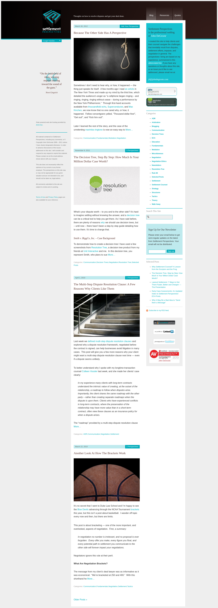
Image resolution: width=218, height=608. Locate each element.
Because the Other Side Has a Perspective (100, 32)
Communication (89, 138)
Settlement (114, 434)
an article (129, 89)
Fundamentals (102, 138)
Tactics (130, 586)
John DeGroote (158, 35)
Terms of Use (40, 197)
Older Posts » (80, 599)
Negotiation (121, 138)
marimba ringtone (94, 130)
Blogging (155, 126)
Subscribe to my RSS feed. (159, 310)
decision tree (133, 215)
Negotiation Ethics (159, 161)
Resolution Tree (99, 247)
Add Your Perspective (129, 26)
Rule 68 (155, 173)
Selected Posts (158, 177)
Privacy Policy (53, 197)
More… (129, 130)
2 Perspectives (132, 278)
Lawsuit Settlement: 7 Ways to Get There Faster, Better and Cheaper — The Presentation (166, 284)
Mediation (112, 138)
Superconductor (115, 107)
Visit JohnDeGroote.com (161, 91)
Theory (154, 200)
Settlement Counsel (159, 185)
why (103, 222)
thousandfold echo (97, 107)
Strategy (155, 189)
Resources (164, 15)
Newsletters (156, 165)
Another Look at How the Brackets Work (100, 453)
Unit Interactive (90, 251)
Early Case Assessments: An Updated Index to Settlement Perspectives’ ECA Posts (167, 293)
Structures (156, 192)
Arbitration (156, 122)
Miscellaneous (157, 154)
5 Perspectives (132, 150)
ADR (85, 434)
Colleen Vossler (89, 371)
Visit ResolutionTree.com (161, 102)
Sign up (171, 251)
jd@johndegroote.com (158, 79)
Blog (151, 15)
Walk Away (156, 204)
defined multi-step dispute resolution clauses (110, 341)
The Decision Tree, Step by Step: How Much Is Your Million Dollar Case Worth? (167, 275)
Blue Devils (83, 509)
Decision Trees (102, 262)
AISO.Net (39, 125)
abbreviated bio (155, 63)
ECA (153, 138)
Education (156, 142)
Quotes (177, 15)
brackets (135, 509)
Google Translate (49, 41)
